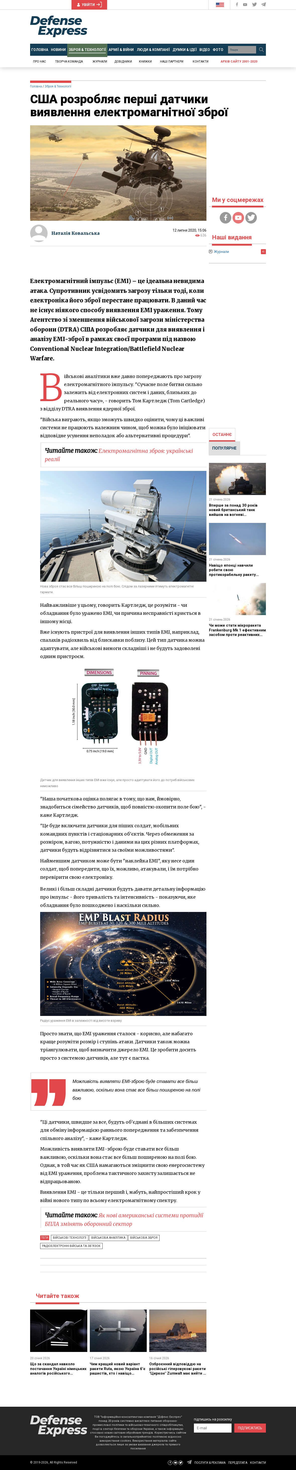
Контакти (200, 61)
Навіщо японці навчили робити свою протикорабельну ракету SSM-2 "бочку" (233, 572)
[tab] (222, 435)
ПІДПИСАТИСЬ (250, 1428)
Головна (36, 86)
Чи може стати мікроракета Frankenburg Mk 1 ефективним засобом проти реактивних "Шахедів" (237, 632)
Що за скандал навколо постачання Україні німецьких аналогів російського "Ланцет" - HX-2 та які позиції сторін (57, 1373)
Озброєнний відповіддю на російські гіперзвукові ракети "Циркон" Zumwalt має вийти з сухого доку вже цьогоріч (175, 1373)
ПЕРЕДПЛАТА (237, 1462)
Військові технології (68, 1237)
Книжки (145, 61)
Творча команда (69, 61)
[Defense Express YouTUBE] (245, 4)
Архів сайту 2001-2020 (238, 61)
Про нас (39, 61)
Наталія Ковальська (76, 233)
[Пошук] (261, 49)
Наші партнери (171, 61)
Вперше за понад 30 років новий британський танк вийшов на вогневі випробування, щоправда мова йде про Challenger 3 (235, 514)
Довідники (123, 61)
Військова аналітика (105, 1237)
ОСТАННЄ (222, 434)
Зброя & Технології (58, 86)
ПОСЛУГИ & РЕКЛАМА (210, 1462)
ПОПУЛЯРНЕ (224, 448)
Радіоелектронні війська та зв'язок (70, 1246)
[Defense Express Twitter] (255, 4)
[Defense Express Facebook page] (237, 4)
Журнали (100, 61)
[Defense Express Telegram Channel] (264, 4)
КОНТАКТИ (258, 1462)
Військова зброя (138, 1237)
